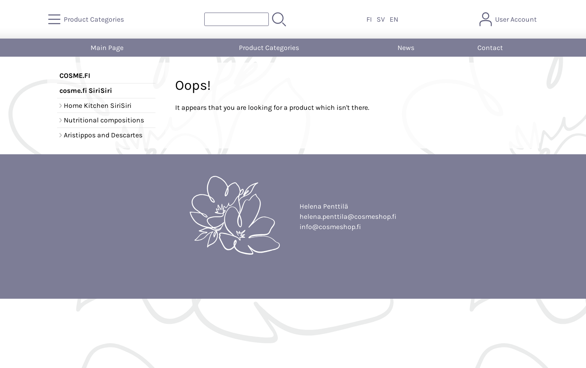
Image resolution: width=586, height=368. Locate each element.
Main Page (107, 48)
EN (394, 19)
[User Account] (509, 19)
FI (369, 19)
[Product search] (236, 19)
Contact (490, 48)
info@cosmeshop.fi (330, 227)
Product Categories (269, 48)
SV (381, 19)
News (405, 48)
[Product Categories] (86, 19)
